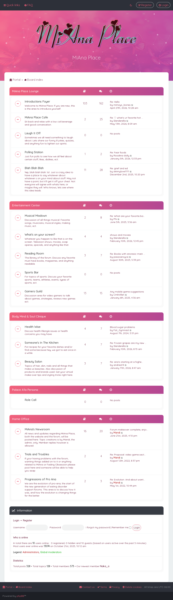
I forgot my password (98, 526)
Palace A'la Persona (25, 389)
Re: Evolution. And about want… (127, 479)
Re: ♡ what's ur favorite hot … (126, 117)
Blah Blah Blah (34, 167)
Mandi (117, 432)
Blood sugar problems (122, 326)
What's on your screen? (40, 234)
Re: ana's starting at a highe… (126, 361)
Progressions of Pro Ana (40, 478)
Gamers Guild (33, 290)
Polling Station (34, 151)
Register (27, 519)
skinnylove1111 (121, 170)
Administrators (31, 551)
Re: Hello (115, 101)
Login (16, 519)
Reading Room (34, 253)
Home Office (20, 418)
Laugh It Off (33, 132)
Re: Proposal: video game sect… (128, 454)
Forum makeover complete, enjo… (129, 429)
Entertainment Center (26, 205)
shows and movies (120, 234)
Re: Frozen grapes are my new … (128, 342)
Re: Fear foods (118, 152)
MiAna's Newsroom (37, 428)
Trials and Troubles (37, 453)
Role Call (30, 399)
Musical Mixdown (36, 215)
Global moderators (50, 551)
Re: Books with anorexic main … (127, 253)
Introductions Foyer (37, 101)
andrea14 (119, 364)
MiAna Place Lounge (25, 90)
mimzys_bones (122, 104)
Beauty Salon (33, 361)
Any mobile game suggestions (127, 291)
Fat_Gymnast (121, 329)
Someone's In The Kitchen (41, 342)
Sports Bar (32, 272)
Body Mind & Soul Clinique (29, 316)
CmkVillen (119, 294)
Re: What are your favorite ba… (127, 215)
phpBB (20, 595)
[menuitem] (28, 5)
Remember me (121, 526)
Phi (115, 218)
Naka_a (104, 565)
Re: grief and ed (119, 167)
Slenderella (120, 120)
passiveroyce (121, 256)
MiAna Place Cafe (36, 117)
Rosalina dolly (121, 155)
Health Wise (33, 326)
